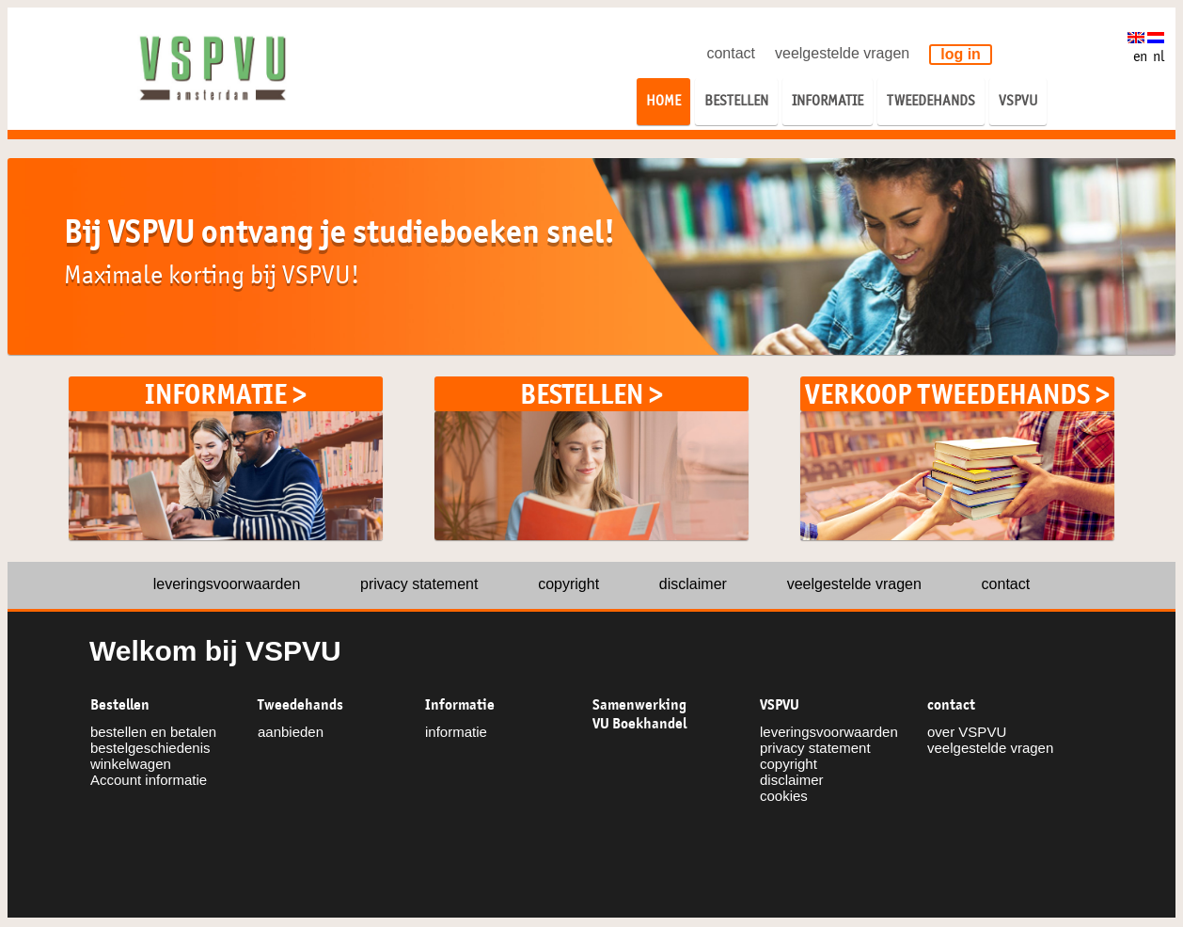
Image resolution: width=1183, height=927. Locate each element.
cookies (784, 796)
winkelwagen (130, 764)
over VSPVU (966, 732)
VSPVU (779, 704)
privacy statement (419, 584)
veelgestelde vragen (842, 53)
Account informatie (148, 780)
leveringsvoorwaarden (227, 584)
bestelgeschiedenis (150, 748)
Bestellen (120, 704)
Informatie (460, 704)
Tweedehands (300, 704)
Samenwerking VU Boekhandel (639, 714)
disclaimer (693, 584)
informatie (456, 732)
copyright (568, 584)
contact (730, 53)
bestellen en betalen (153, 732)
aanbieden (290, 732)
